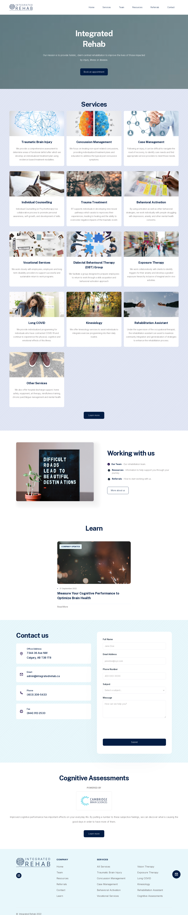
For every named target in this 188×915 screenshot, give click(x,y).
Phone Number (110, 669)
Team (121, 7)
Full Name (108, 639)
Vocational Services (108, 895)
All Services (103, 866)
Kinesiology (143, 884)
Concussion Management (111, 878)
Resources (137, 7)
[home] (21, 7)
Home (91, 7)
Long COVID (144, 878)
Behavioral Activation (109, 890)
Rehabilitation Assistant (150, 890)
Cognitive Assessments (150, 895)
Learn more (94, 422)
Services (107, 7)
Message (107, 697)
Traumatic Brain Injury (109, 872)
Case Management (107, 884)
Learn (60, 895)
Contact (170, 7)
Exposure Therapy (147, 872)
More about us (118, 490)
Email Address (110, 654)
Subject (106, 684)
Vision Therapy (145, 866)
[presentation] (125, 726)
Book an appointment (94, 72)
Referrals (155, 7)
